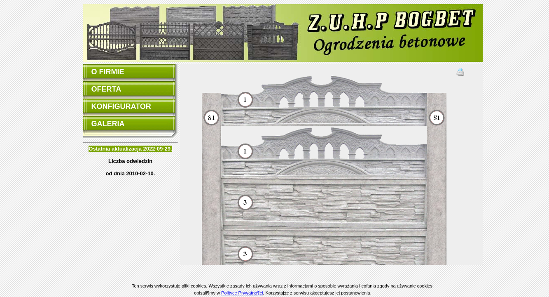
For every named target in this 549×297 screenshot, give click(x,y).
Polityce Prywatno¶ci (242, 292)
